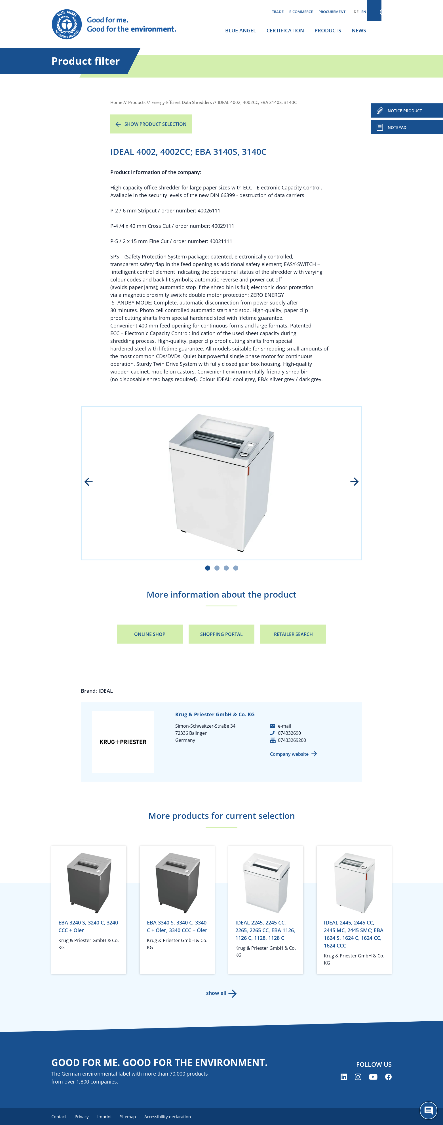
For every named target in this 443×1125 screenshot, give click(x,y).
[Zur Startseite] (119, 24)
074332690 (289, 733)
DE (356, 11)
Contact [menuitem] (58, 1116)
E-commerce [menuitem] (301, 11)
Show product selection (156, 124)
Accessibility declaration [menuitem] (170, 1116)
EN (363, 11)
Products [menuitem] (328, 30)
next (350, 482)
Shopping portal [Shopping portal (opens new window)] (221, 634)
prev (92, 482)
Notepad (397, 127)
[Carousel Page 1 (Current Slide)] (207, 568)
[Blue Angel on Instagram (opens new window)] (358, 1077)
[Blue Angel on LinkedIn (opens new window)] (344, 1077)
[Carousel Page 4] (235, 568)
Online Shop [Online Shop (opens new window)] (149, 634)
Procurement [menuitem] (331, 11)
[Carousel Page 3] (226, 568)
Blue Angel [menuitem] (240, 30)
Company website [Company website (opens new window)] (289, 754)
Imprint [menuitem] (105, 1116)
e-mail (284, 726)
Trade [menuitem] (278, 11)
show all (216, 993)
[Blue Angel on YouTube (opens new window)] (373, 1077)
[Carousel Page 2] (217, 568)
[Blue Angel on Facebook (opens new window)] (388, 1077)
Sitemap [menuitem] (130, 1116)
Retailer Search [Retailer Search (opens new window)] (293, 634)
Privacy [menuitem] (82, 1116)
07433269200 (292, 740)
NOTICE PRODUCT (405, 110)
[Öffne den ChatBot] (428, 1110)
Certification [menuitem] (285, 30)
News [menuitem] (359, 30)
